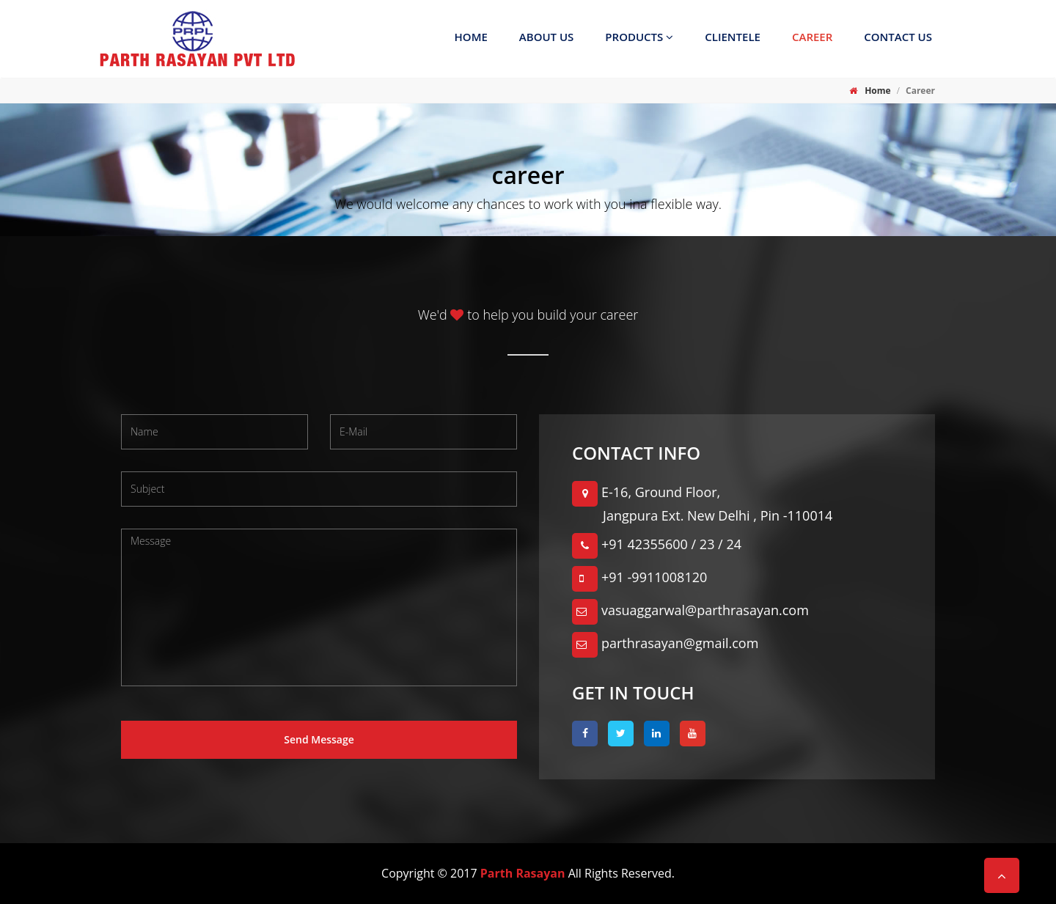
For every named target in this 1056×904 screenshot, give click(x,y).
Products (639, 36)
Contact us (898, 36)
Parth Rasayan (522, 873)
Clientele (732, 36)
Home (471, 36)
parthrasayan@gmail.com (665, 643)
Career (812, 36)
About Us (546, 36)
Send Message (319, 739)
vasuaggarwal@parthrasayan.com (690, 610)
